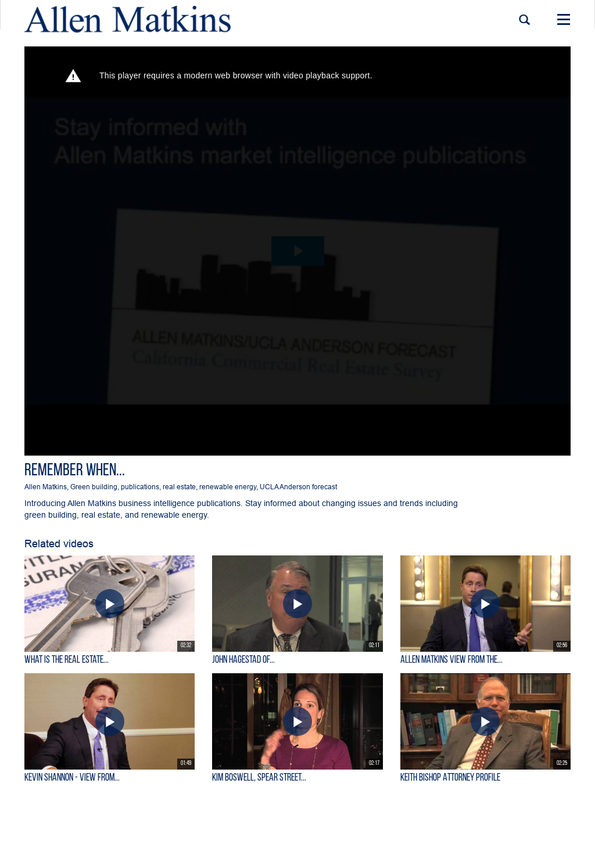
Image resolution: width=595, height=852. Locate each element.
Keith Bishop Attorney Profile (450, 778)
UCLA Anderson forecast (298, 486)
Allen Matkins (45, 486)
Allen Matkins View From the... (451, 660)
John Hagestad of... (243, 660)
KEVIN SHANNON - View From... (72, 778)
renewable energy (227, 486)
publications (140, 486)
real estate (179, 486)
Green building (93, 486)
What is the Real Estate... (66, 660)
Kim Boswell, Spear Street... (259, 778)
